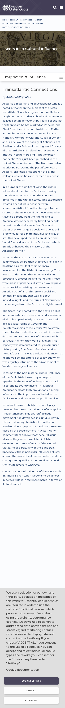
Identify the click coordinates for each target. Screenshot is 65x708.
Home (4, 20)
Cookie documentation (22, 669)
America (38, 20)
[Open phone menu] (61, 8)
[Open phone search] (55, 8)
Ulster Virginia (35, 23)
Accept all (31, 700)
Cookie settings (31, 681)
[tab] (32, 77)
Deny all (31, 690)
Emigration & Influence (21, 20)
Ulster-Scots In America (14, 23)
